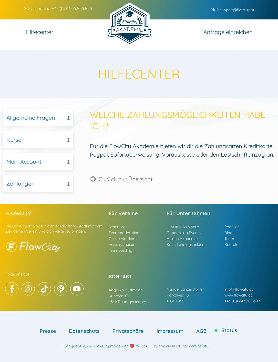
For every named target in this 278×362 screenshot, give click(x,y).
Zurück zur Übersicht (125, 179)
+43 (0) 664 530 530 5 (72, 8)
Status (229, 330)
